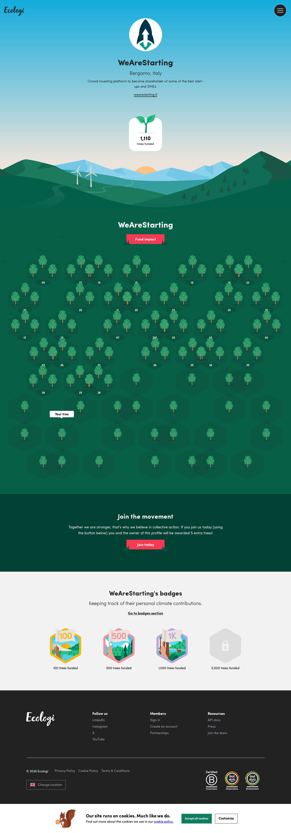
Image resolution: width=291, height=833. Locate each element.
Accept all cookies (196, 818)
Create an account (163, 726)
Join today (145, 544)
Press (212, 726)
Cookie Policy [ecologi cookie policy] (88, 790)
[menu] (280, 10)
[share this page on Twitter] (286, 66)
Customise (226, 818)
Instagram (100, 726)
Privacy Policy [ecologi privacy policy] (65, 790)
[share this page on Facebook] (286, 57)
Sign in (155, 720)
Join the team (217, 733)
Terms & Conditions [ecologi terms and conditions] (115, 790)
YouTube (98, 739)
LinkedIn (98, 720)
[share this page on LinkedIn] (286, 74)
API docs (214, 720)
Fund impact (145, 239)
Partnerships (159, 733)
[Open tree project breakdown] (145, 134)
